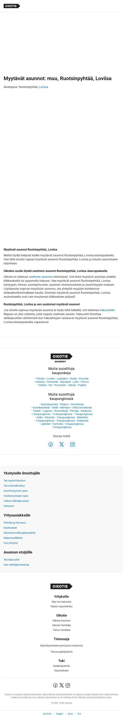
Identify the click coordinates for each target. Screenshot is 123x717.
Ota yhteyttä (11, 543)
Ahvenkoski (77, 404)
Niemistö (65, 407)
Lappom (47, 410)
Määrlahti (82, 417)
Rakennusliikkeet (13, 537)
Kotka (73, 378)
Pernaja (74, 410)
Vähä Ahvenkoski (82, 407)
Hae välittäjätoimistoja (16, 564)
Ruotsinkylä (61, 410)
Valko (39, 417)
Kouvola (83, 378)
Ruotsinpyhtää (49, 404)
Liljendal (45, 423)
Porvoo (85, 381)
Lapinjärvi (62, 378)
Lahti (76, 381)
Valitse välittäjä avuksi (16, 500)
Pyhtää (40, 378)
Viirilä (55, 407)
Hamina (40, 381)
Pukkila (82, 385)
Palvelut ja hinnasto (15, 522)
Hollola (42, 385)
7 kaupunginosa (83, 414)
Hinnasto (9, 506)
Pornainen (60, 385)
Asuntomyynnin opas (16, 490)
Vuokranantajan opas (16, 495)
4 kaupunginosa (65, 420)
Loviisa (43, 87)
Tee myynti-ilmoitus (14, 480)
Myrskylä (65, 381)
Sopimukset (10, 527)
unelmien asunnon (41, 276)
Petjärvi (64, 404)
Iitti (50, 385)
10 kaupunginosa (62, 414)
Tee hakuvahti (11, 559)
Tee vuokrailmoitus (14, 485)
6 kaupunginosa (74, 423)
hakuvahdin (107, 310)
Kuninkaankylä (41, 407)
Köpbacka (82, 420)
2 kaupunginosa (66, 417)
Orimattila (52, 381)
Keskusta (86, 410)
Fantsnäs (57, 423)
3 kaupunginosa (45, 420)
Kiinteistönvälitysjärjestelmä (19, 532)
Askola (72, 385)
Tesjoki (37, 410)
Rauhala (49, 417)
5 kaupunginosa (62, 427)
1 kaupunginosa (41, 414)
